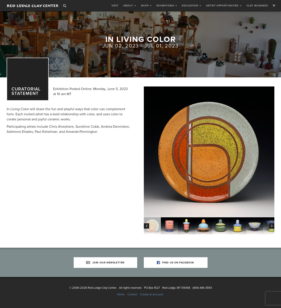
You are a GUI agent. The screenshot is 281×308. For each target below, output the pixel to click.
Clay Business (257, 5)
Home (121, 294)
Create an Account (151, 294)
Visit (115, 5)
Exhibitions (166, 5)
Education (191, 5)
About (129, 5)
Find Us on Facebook (175, 262)
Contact (132, 294)
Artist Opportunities (224, 5)
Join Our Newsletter (105, 262)
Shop (146, 5)
